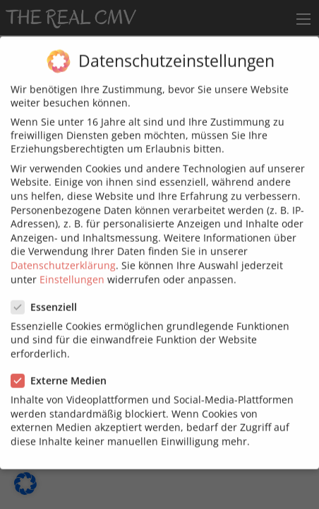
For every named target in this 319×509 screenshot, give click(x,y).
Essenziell (48, 299)
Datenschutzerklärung (63, 258)
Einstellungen (72, 272)
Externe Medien (63, 373)
